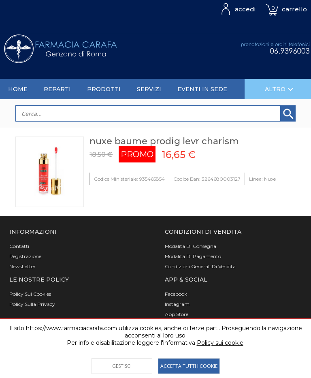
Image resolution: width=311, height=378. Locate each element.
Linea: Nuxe (262, 179)
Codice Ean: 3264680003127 (207, 179)
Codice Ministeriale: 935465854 (129, 179)
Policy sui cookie (220, 342)
